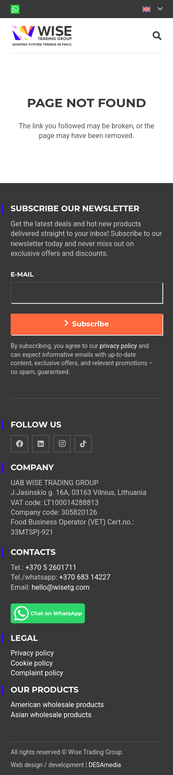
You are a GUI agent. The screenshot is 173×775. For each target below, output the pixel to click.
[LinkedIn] (41, 444)
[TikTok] (83, 444)
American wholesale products (57, 704)
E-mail (22, 274)
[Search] (157, 35)
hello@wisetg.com (60, 587)
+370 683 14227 (85, 577)
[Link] (15, 9)
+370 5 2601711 (51, 567)
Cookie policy (32, 663)
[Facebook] (19, 444)
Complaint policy (37, 673)
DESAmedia (104, 764)
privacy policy (118, 345)
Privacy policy (32, 653)
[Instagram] (62, 444)
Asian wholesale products (51, 715)
